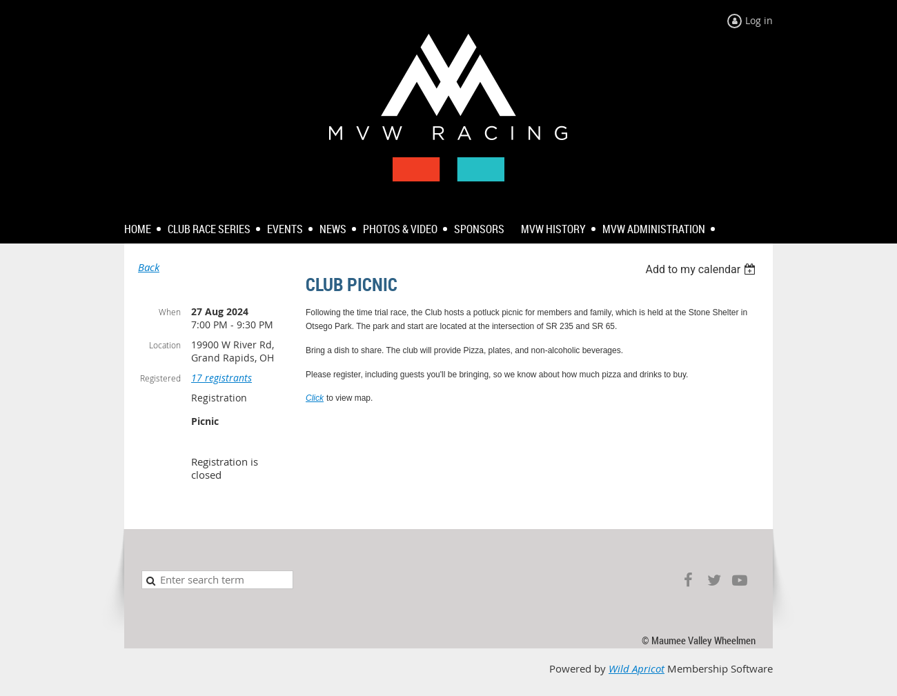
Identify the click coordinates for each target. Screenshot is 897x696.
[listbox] (702, 269)
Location (165, 344)
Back (148, 267)
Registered (160, 378)
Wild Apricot (636, 668)
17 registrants (221, 377)
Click (315, 398)
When (170, 311)
